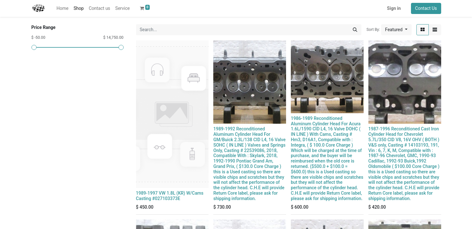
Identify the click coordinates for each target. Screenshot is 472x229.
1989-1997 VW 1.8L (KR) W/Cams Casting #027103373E (169, 196)
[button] (396, 29)
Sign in (394, 8)
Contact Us (426, 8)
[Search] (355, 29)
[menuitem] (62, 8)
